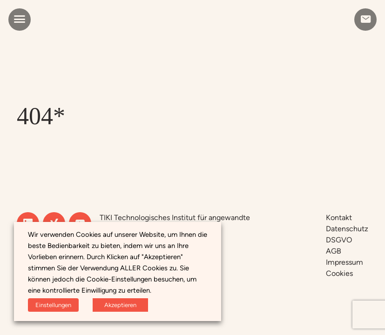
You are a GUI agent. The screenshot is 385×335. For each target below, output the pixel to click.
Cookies (339, 273)
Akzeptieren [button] (120, 305)
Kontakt (339, 217)
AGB (333, 251)
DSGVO (339, 239)
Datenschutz (347, 228)
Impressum (344, 262)
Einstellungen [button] (53, 305)
